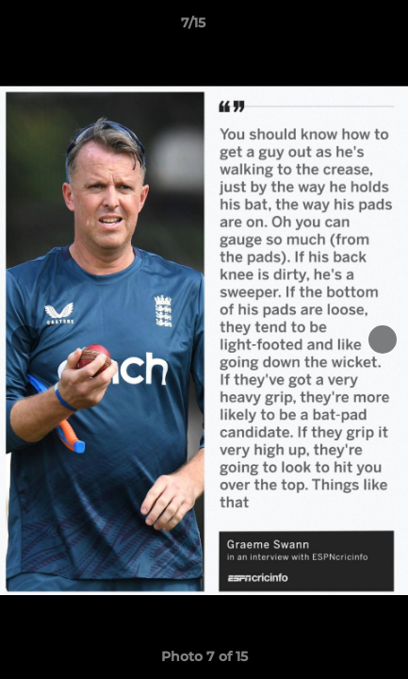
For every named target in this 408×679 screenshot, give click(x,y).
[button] (340, 27)
